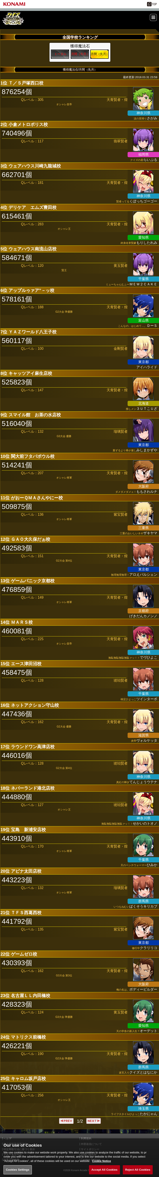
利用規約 (86, 1138)
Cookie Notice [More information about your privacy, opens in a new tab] (101, 1166)
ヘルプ (7, 1138)
